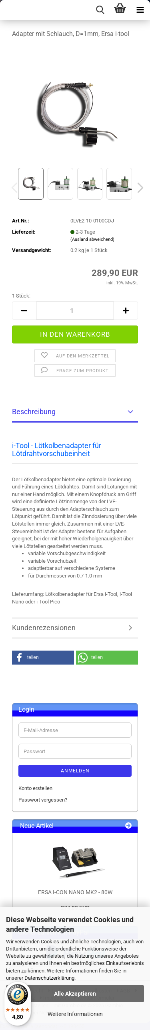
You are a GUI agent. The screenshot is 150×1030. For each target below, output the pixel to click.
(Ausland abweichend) (92, 239)
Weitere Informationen (75, 1014)
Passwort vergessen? (42, 800)
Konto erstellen (35, 788)
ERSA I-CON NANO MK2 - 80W (75, 892)
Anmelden (75, 771)
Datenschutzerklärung (49, 978)
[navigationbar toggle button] (140, 10)
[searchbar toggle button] (100, 10)
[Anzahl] (75, 311)
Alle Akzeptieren (75, 993)
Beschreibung (34, 411)
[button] (138, 188)
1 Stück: (21, 296)
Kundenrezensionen (44, 627)
